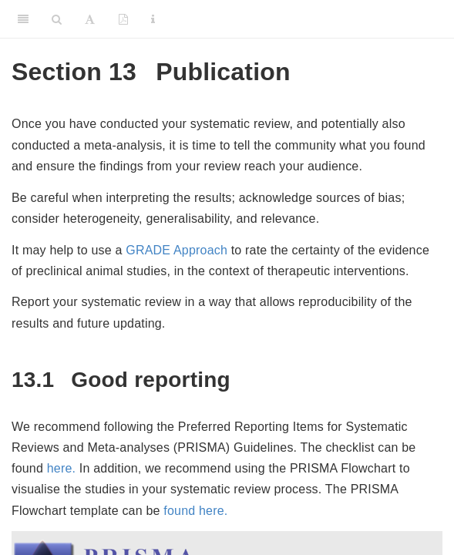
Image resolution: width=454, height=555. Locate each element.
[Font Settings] (89, 19)
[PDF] (123, 19)
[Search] (56, 19)
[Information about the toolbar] (153, 19)
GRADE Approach (176, 250)
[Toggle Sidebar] (23, 19)
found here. (195, 510)
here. (61, 468)
